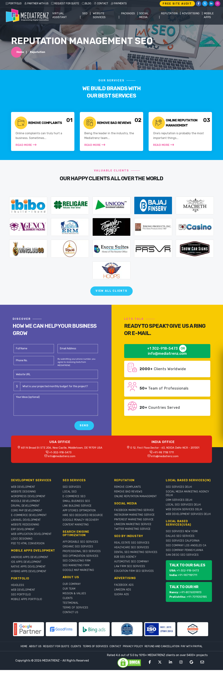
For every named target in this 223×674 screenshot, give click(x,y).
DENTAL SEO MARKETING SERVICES (135, 552)
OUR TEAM (69, 588)
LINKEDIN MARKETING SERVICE (132, 524)
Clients (76, 646)
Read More (26, 144)
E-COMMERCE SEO (74, 496)
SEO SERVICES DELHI (179, 486)
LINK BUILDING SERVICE (77, 505)
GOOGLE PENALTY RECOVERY (81, 519)
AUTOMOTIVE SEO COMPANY (131, 561)
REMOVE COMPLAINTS (127, 486)
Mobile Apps (209, 15)
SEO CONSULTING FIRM (77, 560)
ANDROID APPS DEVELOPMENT (29, 557)
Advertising (190, 13)
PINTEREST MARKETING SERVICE (134, 519)
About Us (35, 646)
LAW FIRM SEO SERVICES (129, 566)
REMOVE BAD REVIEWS (128, 491)
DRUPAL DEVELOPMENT (25, 505)
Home (20, 52)
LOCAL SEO (70, 491)
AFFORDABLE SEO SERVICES (80, 541)
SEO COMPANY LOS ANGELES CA (186, 545)
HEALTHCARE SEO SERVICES (131, 547)
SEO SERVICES (72, 486)
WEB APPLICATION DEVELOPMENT (31, 534)
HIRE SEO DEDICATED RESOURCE (83, 515)
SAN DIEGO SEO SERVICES (182, 554)
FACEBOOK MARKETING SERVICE (134, 510)
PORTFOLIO (13, 3)
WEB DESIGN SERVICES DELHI (184, 509)
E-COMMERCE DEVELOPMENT (29, 515)
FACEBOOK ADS (124, 584)
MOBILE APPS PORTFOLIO (26, 599)
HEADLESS (17, 585)
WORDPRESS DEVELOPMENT (28, 496)
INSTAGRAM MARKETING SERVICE (134, 514)
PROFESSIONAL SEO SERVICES (82, 551)
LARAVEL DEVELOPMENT (26, 519)
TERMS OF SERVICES (75, 607)
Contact (115, 646)
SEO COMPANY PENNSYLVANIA (184, 550)
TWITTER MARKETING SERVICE (132, 529)
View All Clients (111, 290)
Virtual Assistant (59, 15)
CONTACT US (70, 612)
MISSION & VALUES (74, 593)
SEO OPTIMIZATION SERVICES (80, 555)
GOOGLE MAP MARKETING (78, 570)
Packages (128, 13)
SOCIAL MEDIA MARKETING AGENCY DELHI (187, 493)
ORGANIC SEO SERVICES (78, 546)
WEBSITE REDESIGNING (25, 524)
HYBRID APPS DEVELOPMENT (28, 571)
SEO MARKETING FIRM (76, 565)
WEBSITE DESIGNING (23, 491)
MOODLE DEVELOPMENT (25, 501)
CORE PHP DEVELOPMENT (26, 510)
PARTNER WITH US (36, 3)
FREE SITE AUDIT (177, 3)
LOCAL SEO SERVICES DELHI (183, 504)
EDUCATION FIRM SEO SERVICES (134, 571)
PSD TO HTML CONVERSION (27, 543)
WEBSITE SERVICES (99, 15)
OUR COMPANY (72, 584)
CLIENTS (68, 598)
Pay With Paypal (192, 646)
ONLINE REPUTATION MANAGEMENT (135, 496)
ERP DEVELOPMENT (23, 529)
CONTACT (101, 3)
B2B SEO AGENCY (125, 556)
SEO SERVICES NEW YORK (182, 531)
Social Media (144, 15)
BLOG (86, 3)
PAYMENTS (119, 3)
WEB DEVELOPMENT (23, 486)
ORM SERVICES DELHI (179, 500)
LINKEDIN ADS (122, 589)
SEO (84, 13)
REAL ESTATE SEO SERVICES (131, 542)
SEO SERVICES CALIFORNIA (183, 540)
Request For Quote (56, 646)
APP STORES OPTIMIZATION (79, 510)
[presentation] (41, 426)
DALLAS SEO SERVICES (180, 536)
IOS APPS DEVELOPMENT (26, 561)
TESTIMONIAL (71, 602)
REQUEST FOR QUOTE (65, 3)
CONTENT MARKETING (76, 524)
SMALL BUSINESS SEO (76, 501)
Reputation (169, 13)
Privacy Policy (133, 646)
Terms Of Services (95, 646)
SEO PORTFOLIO (21, 594)
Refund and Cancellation (162, 646)
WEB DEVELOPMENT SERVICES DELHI (188, 514)
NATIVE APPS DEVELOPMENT (28, 566)
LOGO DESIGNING (21, 538)
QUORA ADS (121, 594)
